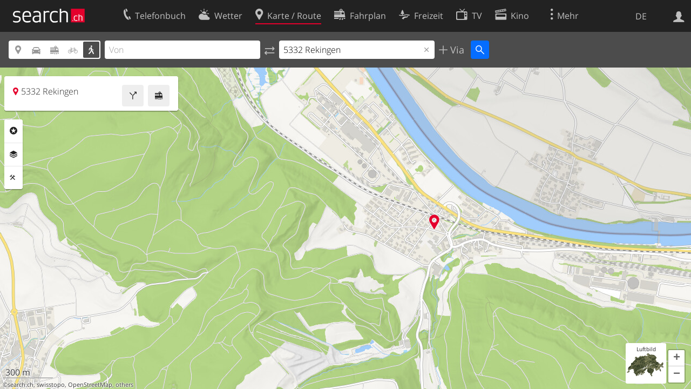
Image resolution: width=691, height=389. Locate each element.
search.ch (20, 384)
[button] (676, 358)
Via (456, 49)
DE (641, 16)
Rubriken (13, 130)
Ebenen (13, 154)
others (124, 384)
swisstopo (51, 384)
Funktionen (13, 177)
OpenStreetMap (90, 384)
